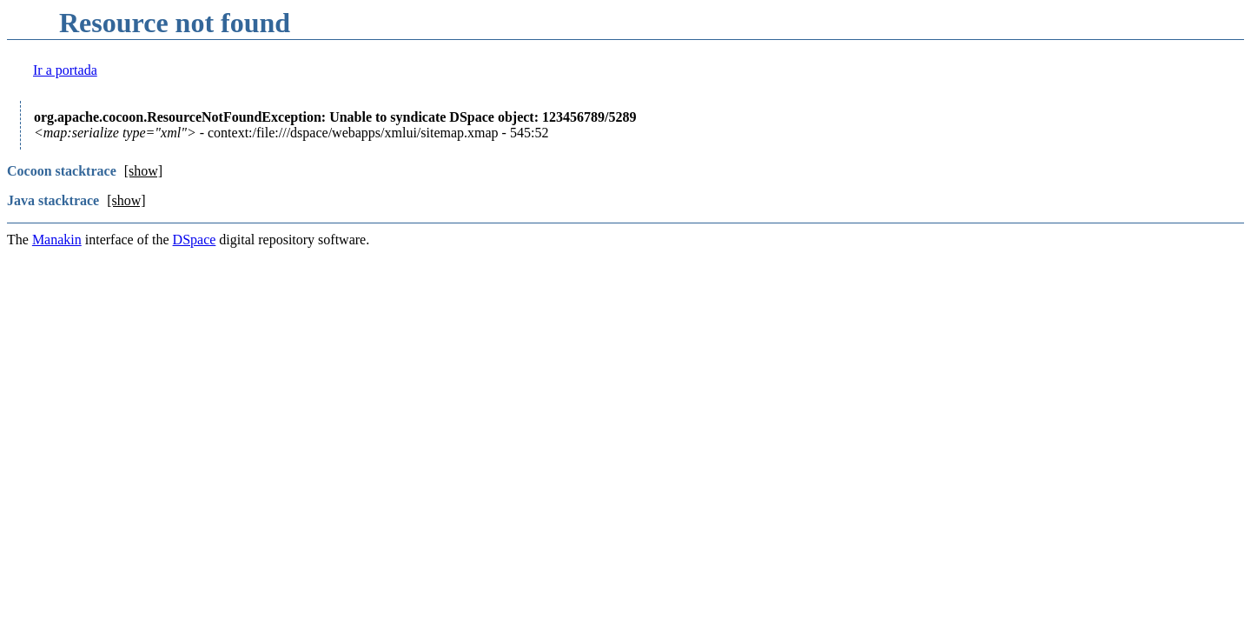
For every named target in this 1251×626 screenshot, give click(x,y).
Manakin (57, 239)
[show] (143, 170)
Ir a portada (65, 70)
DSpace (194, 239)
